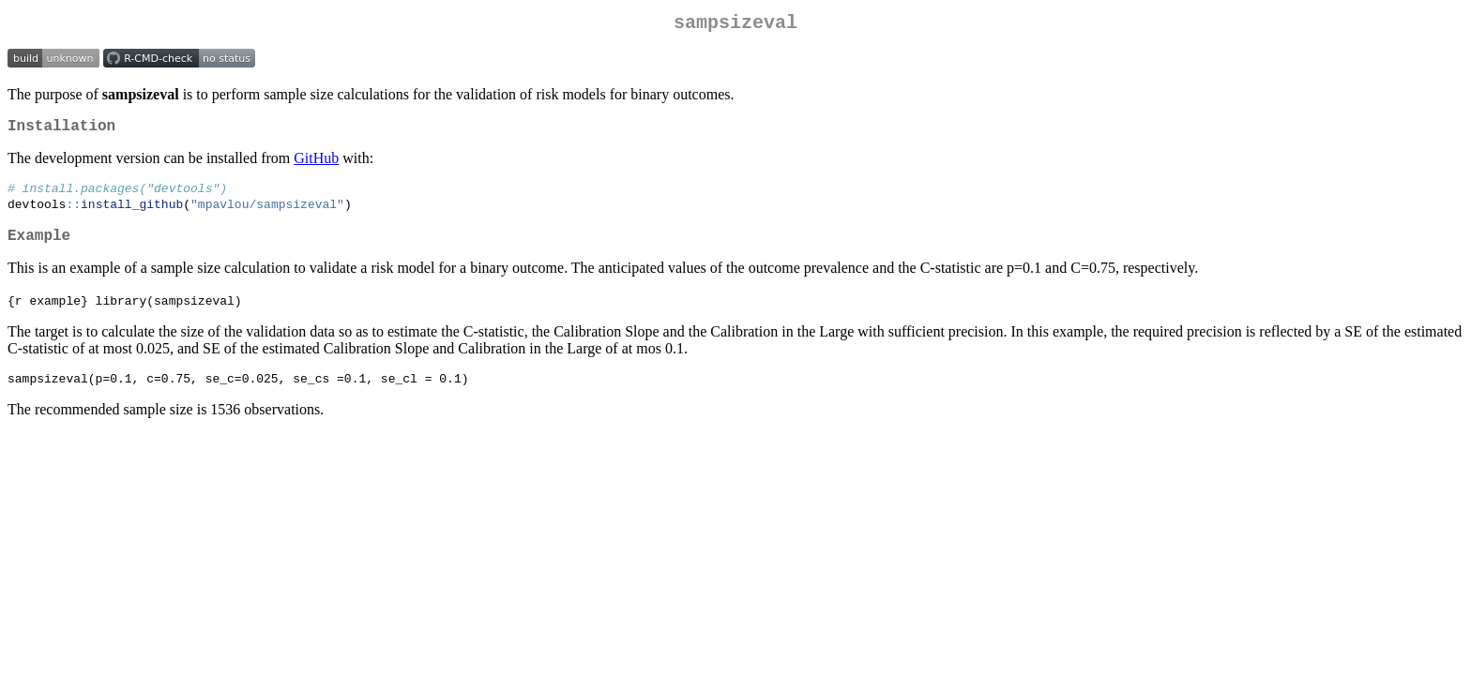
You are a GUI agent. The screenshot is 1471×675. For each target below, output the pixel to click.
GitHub (316, 165)
